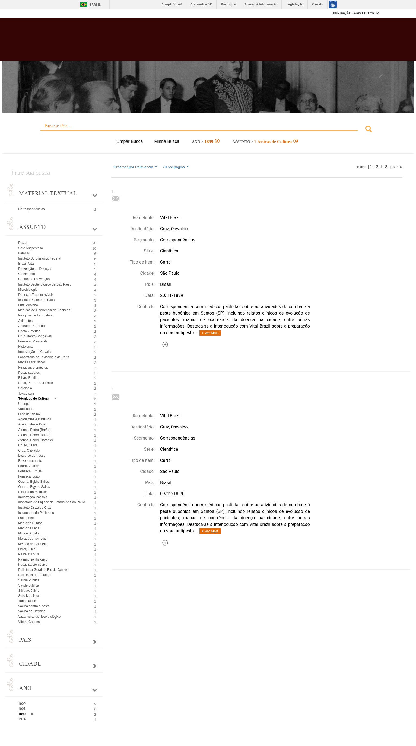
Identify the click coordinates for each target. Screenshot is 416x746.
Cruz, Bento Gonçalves (35, 336)
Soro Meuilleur (28, 596)
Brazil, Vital (26, 263)
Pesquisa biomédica (32, 564)
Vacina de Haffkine (31, 611)
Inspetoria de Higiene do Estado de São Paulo (51, 502)
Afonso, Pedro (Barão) (34, 430)
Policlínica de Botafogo (34, 575)
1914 (22, 719)
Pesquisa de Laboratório (35, 315)
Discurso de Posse (31, 455)
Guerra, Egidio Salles (33, 482)
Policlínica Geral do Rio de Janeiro (43, 570)
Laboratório (26, 518)
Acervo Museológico (32, 424)
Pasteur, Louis (28, 554)
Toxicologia (26, 393)
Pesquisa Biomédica (33, 367)
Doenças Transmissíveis (35, 295)
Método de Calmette (32, 544)
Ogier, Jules (26, 549)
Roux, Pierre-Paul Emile (35, 383)
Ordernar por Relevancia (135, 167)
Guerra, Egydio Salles (34, 487)
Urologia (24, 404)
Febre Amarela (29, 466)
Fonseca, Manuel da (33, 341)
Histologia (25, 346)
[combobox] (208, 129)
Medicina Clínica (30, 523)
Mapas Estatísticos (32, 362)
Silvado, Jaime (28, 591)
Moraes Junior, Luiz (32, 538)
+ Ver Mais (210, 333)
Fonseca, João (29, 476)
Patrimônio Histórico (32, 559)
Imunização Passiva (32, 497)
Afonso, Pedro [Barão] (34, 435)
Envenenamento (30, 461)
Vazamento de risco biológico (39, 617)
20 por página (176, 167)
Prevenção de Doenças (35, 269)
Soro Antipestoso (30, 248)
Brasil (95, 4)
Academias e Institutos (34, 419)
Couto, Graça (27, 445)
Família (23, 253)
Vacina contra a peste (33, 606)
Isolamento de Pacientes (36, 513)
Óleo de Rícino (29, 414)
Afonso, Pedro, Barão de (36, 440)
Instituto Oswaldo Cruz (34, 508)
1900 (22, 704)
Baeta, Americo (29, 331)
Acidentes (25, 321)
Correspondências (31, 209)
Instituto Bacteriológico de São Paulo (44, 284)
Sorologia (25, 388)
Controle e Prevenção (34, 279)
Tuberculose (27, 601)
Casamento (26, 274)
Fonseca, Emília (30, 471)
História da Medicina (33, 492)
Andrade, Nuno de (31, 326)
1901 (22, 709)
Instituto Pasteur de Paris (36, 300)
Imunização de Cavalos (35, 352)
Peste (22, 243)
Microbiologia (27, 290)
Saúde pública (28, 585)
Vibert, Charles (29, 622)
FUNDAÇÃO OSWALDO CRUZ (356, 13)
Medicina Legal (29, 528)
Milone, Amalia (28, 533)
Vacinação (25, 409)
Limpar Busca (129, 141)
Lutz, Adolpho (28, 305)
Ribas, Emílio (27, 378)
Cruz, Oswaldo (29, 450)
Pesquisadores (29, 372)
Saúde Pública (28, 580)
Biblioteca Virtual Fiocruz (179, 42)
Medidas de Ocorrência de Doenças (44, 310)
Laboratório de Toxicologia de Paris (43, 357)
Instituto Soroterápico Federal (39, 258)
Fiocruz (50, 13)
